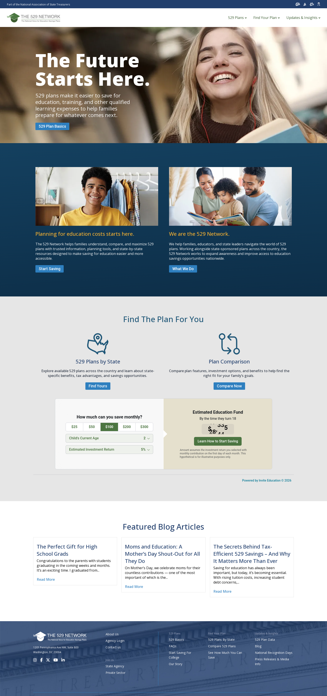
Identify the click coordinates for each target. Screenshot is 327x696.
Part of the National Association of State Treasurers (38, 4)
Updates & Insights (301, 17)
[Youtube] (55, 660)
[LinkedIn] (63, 660)
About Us (112, 634)
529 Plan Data (265, 639)
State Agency (115, 666)
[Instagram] (35, 660)
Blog (258, 646)
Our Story (175, 664)
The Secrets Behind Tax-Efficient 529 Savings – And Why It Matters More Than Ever (251, 553)
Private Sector (115, 673)
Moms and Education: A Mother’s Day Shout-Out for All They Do (162, 553)
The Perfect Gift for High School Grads (67, 550)
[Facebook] (41, 660)
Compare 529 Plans (222, 646)
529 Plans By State (221, 639)
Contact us (113, 647)
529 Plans (236, 17)
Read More (46, 579)
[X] (48, 660)
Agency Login (115, 641)
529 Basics (176, 639)
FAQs (172, 646)
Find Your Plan (265, 17)
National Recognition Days (273, 653)
